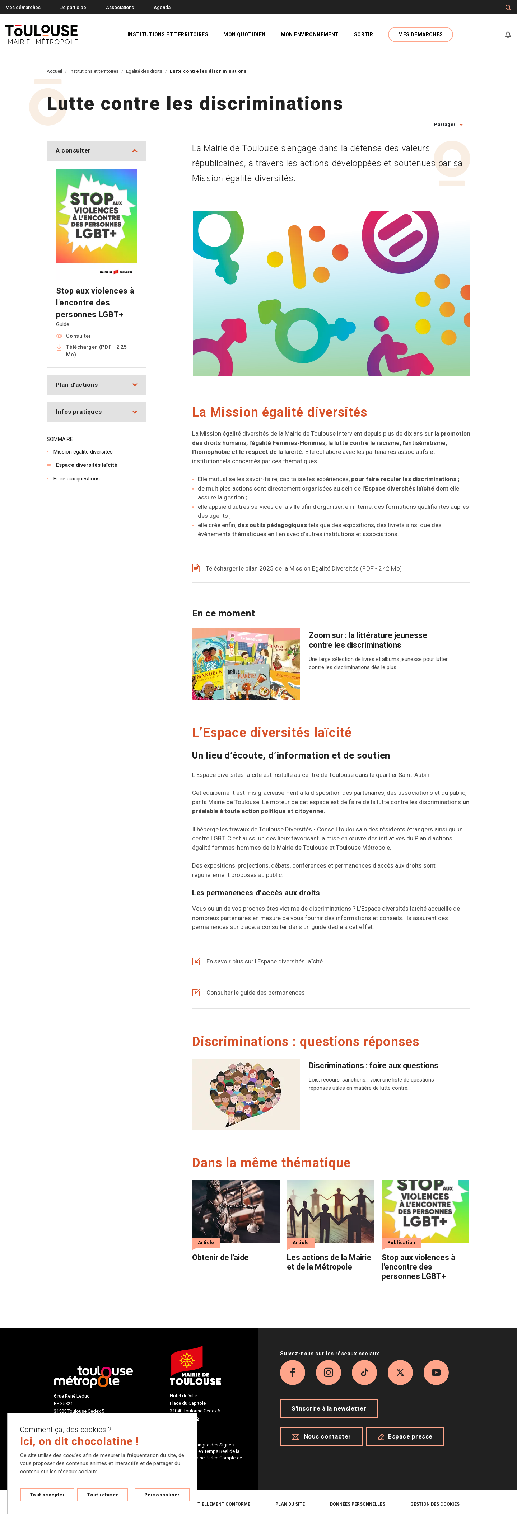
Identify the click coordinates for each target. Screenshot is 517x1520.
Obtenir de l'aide (220, 1257)
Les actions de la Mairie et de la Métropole (329, 1262)
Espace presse (405, 1436)
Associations (120, 7)
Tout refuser (102, 1494)
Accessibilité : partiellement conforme (201, 1504)
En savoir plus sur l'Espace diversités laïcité (257, 961)
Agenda (162, 7)
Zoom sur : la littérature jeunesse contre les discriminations (368, 640)
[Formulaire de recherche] (508, 7)
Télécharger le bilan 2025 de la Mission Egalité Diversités (297, 568)
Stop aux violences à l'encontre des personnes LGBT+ (418, 1267)
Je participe (73, 7)
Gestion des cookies (435, 1504)
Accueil (54, 71)
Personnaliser (162, 1494)
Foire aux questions (76, 478)
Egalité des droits (144, 71)
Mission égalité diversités (83, 452)
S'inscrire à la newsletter (329, 1408)
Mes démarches (23, 7)
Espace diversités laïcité (86, 465)
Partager (445, 124)
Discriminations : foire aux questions (373, 1065)
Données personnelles (357, 1504)
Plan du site (290, 1504)
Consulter (78, 336)
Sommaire (60, 439)
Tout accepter (47, 1494)
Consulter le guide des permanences (248, 993)
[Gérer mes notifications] (508, 34)
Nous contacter (321, 1436)
